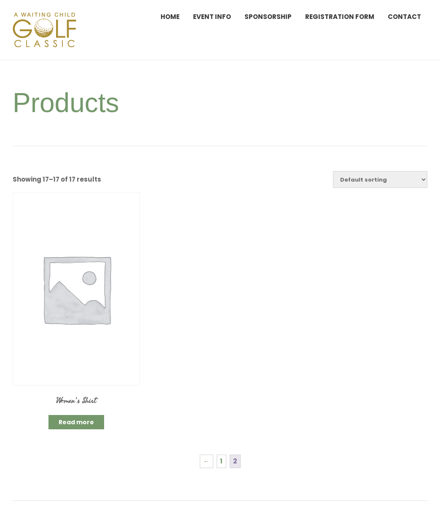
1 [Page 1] (221, 461)
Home (170, 16)
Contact (404, 16)
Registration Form (339, 16)
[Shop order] (380, 179)
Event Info (212, 16)
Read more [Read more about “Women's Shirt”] (76, 422)
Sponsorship (268, 16)
